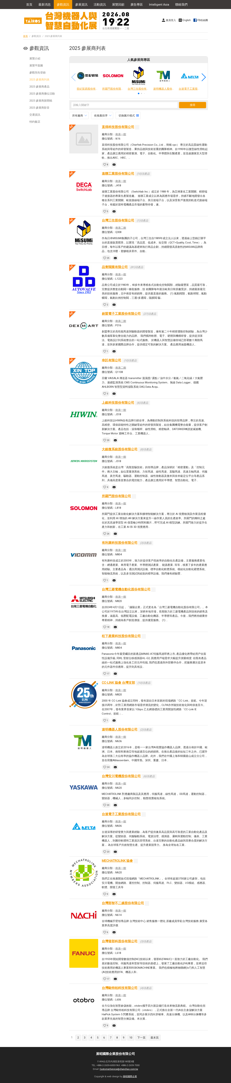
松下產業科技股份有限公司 (121, 636)
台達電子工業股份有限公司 (121, 814)
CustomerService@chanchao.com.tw (119, 1069)
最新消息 (44, 4)
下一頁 (141, 1037)
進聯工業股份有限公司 (118, 173)
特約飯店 (34, 121)
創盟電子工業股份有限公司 (121, 313)
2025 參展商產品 (39, 86)
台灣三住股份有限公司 (118, 220)
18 (108, 627)
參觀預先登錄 (37, 72)
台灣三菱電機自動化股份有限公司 (126, 589)
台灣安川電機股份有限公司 (121, 776)
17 (108, 673)
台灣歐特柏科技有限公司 (120, 988)
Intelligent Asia (159, 4)
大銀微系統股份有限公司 (120, 449)
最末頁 (155, 1037)
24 (108, 767)
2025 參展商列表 (39, 79)
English (187, 20)
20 (108, 440)
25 (108, 258)
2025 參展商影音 (39, 107)
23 (108, 852)
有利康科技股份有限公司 (120, 543)
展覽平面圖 (36, 65)
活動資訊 (100, 4)
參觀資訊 (63, 4)
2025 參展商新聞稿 (40, 100)
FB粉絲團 (202, 20)
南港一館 (120, 134)
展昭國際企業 (130, 1076)
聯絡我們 (181, 4)
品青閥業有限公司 (115, 267)
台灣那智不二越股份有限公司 (123, 903)
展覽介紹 (34, 58)
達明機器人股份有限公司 (120, 729)
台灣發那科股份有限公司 (120, 941)
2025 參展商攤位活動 (42, 93)
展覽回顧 (118, 4)
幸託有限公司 (111, 360)
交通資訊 (34, 114)
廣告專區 (136, 4)
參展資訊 (81, 4)
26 (108, 533)
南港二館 (120, 227)
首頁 (29, 4)
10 (130, 1037)
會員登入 (171, 20)
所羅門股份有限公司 (116, 496)
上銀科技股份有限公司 (118, 402)
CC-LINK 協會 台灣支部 (118, 682)
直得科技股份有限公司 (118, 127)
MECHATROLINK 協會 (117, 861)
